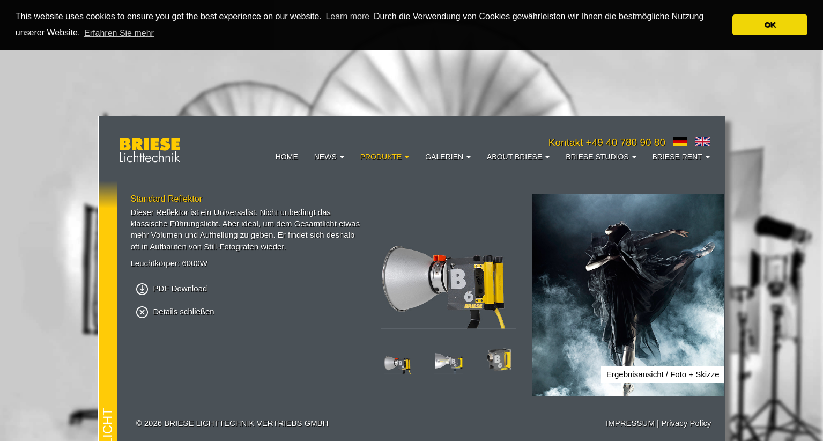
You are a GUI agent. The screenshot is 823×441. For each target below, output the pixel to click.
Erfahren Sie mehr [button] (119, 33)
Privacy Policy (686, 423)
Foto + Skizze (694, 374)
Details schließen (175, 311)
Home (287, 156)
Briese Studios (601, 156)
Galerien (448, 156)
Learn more (347, 16)
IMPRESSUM (630, 423)
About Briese (518, 156)
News (329, 156)
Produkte (385, 156)
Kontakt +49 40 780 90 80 (606, 142)
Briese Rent (681, 156)
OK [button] (770, 24)
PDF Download (171, 287)
